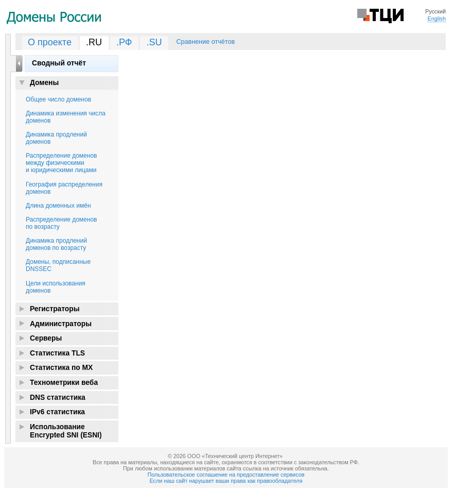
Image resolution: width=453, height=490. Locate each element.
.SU (154, 42)
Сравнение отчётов (205, 41)
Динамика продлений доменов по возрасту (56, 244)
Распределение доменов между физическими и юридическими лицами (61, 163)
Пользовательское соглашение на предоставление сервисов (226, 474)
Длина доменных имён (58, 205)
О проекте (50, 42)
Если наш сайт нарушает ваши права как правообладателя (226, 481)
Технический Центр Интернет (380, 15)
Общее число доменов (58, 99)
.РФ (124, 42)
